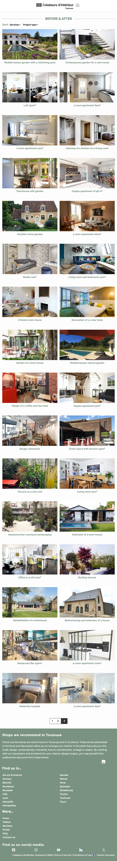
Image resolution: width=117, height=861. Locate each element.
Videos (7, 822)
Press (6, 818)
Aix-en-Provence (12, 775)
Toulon (64, 794)
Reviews (7, 826)
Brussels (7, 790)
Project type (30, 24)
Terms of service (62, 855)
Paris (63, 782)
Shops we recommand (32, 735)
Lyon (5, 798)
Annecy (7, 779)
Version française (104, 855)
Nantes (64, 775)
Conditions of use (82, 855)
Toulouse (65, 798)
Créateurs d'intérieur (54, 6)
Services (14, 24)
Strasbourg (66, 790)
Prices (6, 829)
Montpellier (9, 805)
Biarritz (7, 782)
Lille (5, 794)
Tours (63, 801)
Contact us (9, 837)
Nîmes (63, 779)
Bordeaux (8, 786)
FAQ (5, 833)
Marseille (8, 801)
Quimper (65, 786)
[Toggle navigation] (77, 5)
